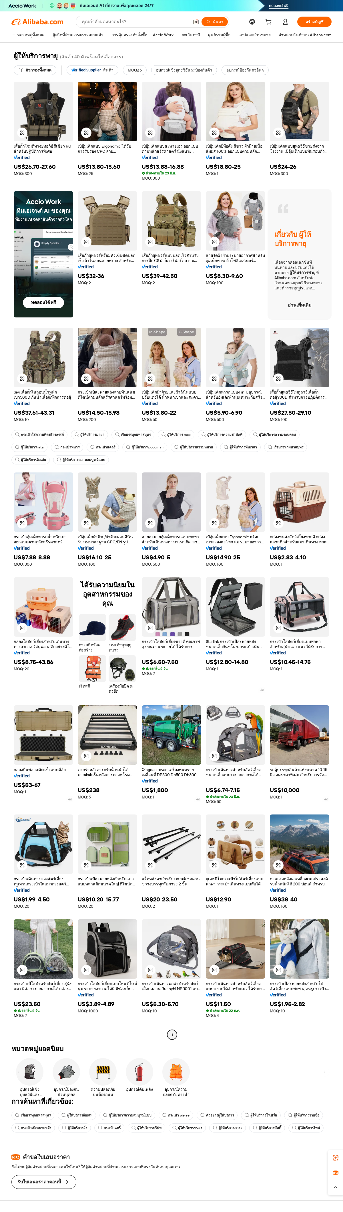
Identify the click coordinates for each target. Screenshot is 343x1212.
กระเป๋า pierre (176, 1115)
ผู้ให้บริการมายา (89, 434)
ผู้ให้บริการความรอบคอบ (274, 434)
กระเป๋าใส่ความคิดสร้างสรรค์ (39, 434)
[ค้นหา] (215, 21)
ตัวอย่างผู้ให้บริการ (217, 1115)
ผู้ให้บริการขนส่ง (187, 1128)
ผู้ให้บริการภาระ (227, 1128)
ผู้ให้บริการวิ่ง (74, 1128)
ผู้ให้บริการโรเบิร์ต (261, 1115)
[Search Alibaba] (135, 22)
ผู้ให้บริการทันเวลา (240, 447)
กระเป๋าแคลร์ (102, 447)
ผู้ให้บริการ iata (29, 447)
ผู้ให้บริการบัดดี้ (267, 1128)
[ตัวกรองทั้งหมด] (35, 70)
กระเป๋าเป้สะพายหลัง (33, 1128)
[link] (335, 1157)
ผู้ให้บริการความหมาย (193, 447)
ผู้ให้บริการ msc (176, 434)
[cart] (269, 22)
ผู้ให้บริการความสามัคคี (222, 434)
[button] (195, 21)
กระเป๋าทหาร (67, 447)
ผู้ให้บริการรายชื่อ (303, 1115)
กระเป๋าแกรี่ (109, 1128)
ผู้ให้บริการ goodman (144, 447)
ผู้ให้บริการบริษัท (146, 1128)
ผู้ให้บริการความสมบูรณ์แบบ (81, 460)
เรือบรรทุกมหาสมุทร (133, 434)
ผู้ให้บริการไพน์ (306, 1128)
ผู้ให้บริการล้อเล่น (30, 460)
